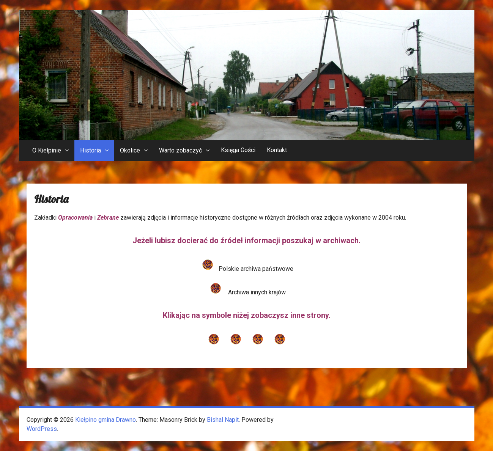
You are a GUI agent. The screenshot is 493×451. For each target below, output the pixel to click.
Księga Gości (238, 150)
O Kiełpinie (46, 150)
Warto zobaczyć (180, 150)
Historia (90, 150)
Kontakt (277, 150)
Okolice (130, 150)
